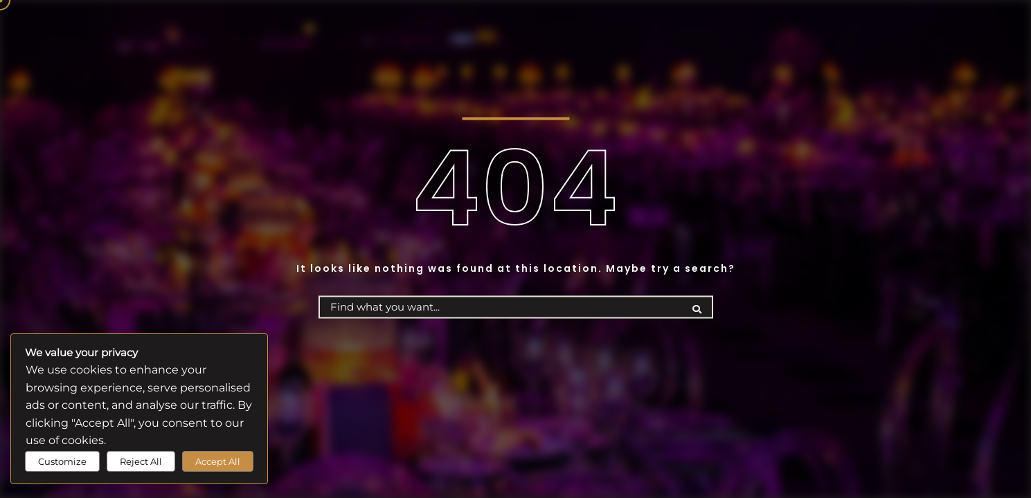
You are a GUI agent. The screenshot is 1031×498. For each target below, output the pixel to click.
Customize (62, 461)
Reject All (141, 461)
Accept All (217, 461)
